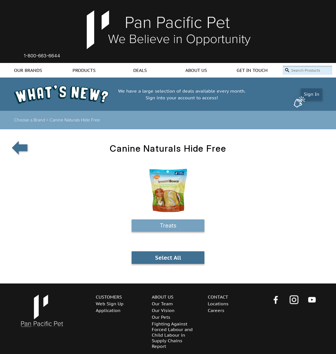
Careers (216, 310)
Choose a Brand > (32, 120)
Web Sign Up (109, 303)
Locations (218, 303)
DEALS (140, 70)
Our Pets (161, 317)
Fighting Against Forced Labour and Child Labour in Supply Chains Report (172, 335)
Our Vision (163, 310)
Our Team (162, 303)
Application (108, 310)
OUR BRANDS (28, 70)
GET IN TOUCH (252, 70)
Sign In (311, 94)
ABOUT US (196, 70)
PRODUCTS (84, 70)
